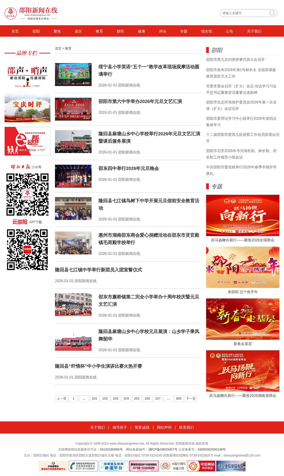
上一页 (61, 398)
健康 (141, 31)
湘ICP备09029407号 (163, 449)
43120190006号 (111, 449)
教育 (99, 31)
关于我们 (254, 31)
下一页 (191, 398)
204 (126, 398)
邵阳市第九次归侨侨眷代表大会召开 (235, 59)
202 (105, 398)
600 (178, 398)
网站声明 (164, 427)
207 (157, 398)
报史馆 (206, 31)
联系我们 (186, 427)
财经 (120, 31)
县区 (78, 31)
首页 (15, 31)
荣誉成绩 (142, 427)
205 (136, 398)
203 (115, 398)
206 (147, 398)
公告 (229, 31)
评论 (162, 31)
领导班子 (119, 427)
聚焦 (57, 31)
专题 (183, 31)
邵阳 (36, 31)
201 (94, 398)
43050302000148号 (212, 449)
